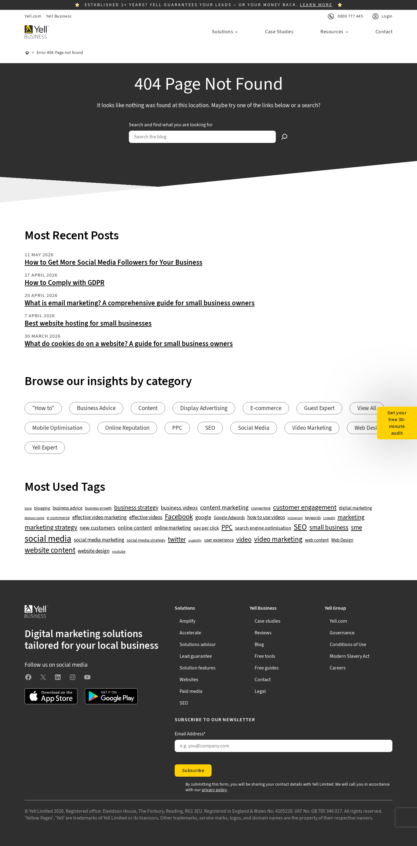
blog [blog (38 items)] (28, 508)
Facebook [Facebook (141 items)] (179, 517)
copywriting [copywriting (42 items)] (261, 508)
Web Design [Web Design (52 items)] (342, 540)
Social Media (253, 428)
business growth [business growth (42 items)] (98, 508)
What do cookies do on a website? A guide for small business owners (129, 344)
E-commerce (265, 408)
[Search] (284, 136)
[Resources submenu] (334, 31)
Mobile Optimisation (57, 428)
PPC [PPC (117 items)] (226, 527)
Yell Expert (44, 448)
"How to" (43, 408)
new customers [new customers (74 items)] (97, 528)
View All (366, 408)
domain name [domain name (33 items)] (34, 518)
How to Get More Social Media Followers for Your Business (113, 262)
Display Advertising (204, 408)
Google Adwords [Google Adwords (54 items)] (229, 518)
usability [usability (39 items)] (195, 540)
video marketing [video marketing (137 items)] (278, 539)
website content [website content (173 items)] (50, 550)
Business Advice (96, 408)
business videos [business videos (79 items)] (179, 508)
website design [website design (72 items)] (93, 551)
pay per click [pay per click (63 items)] (206, 528)
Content (147, 408)
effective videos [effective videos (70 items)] (145, 517)
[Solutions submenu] (225, 31)
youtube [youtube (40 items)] (118, 551)
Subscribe (193, 770)
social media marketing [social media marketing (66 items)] (99, 540)
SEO (210, 428)
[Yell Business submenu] (283, 608)
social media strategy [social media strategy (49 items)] (146, 540)
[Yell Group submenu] (358, 608)
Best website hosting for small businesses (88, 323)
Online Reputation (127, 428)
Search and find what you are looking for (171, 124)
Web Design (369, 428)
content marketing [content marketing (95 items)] (224, 508)
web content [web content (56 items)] (317, 540)
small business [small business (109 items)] (328, 527)
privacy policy (214, 790)
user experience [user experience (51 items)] (219, 540)
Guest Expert (319, 408)
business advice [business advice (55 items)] (67, 508)
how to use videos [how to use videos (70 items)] (266, 517)
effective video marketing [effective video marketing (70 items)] (99, 517)
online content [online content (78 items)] (135, 528)
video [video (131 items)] (244, 539)
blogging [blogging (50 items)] (42, 508)
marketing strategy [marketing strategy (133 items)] (51, 527)
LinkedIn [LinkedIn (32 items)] (329, 518)
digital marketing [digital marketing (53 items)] (355, 508)
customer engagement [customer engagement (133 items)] (304, 507)
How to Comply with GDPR (65, 283)
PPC (177, 428)
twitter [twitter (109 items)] (177, 539)
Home (27, 53)
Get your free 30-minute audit (397, 423)
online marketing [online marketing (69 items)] (172, 528)
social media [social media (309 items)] (48, 539)
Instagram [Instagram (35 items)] (295, 518)
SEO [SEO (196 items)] (300, 527)
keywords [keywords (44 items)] (313, 518)
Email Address (190, 733)
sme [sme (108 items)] (356, 527)
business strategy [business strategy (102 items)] (136, 507)
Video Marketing (312, 428)
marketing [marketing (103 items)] (351, 517)
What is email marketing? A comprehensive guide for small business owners (140, 303)
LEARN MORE (316, 5)
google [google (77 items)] (203, 517)
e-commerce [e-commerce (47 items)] (58, 518)
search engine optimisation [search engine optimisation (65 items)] (263, 528)
